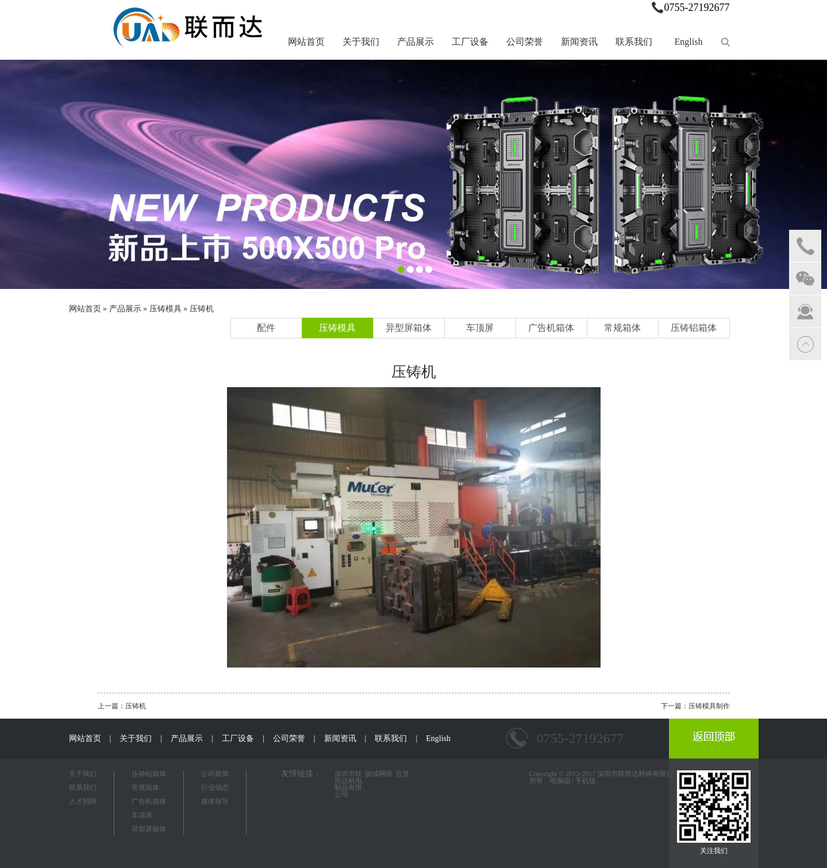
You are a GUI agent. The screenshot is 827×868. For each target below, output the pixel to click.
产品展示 (415, 42)
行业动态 (215, 788)
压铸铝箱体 (694, 328)
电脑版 (560, 781)
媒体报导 (215, 801)
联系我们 (634, 42)
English (689, 42)
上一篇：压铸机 (122, 706)
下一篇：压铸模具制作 (695, 706)
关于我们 (361, 42)
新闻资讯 (579, 42)
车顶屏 (480, 328)
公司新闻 (215, 774)
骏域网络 (379, 773)
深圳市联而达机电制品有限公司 (348, 784)
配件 (266, 328)
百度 (402, 773)
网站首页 (306, 42)
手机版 (585, 781)
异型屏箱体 (409, 328)
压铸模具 (165, 308)
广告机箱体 (551, 328)
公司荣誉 (524, 42)
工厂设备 (470, 42)
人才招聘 (83, 801)
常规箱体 (622, 328)
